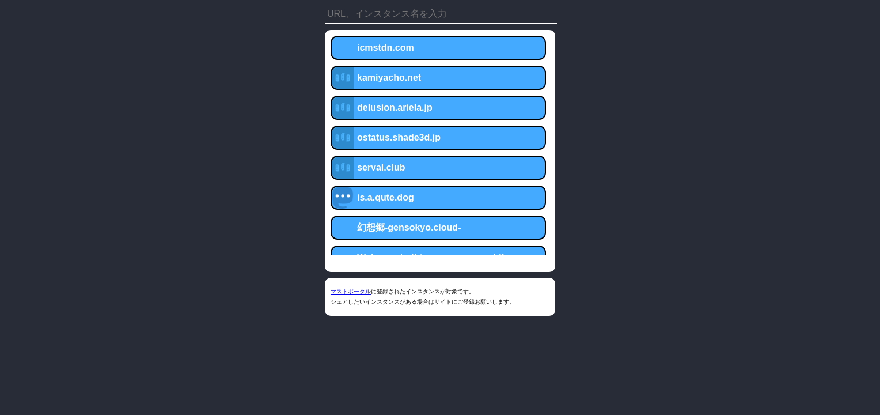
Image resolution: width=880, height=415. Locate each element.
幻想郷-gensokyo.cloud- (409, 227)
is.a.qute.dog (385, 197)
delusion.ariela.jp (395, 107)
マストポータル (351, 291)
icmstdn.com (385, 47)
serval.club (381, 167)
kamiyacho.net (389, 77)
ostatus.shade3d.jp (399, 137)
